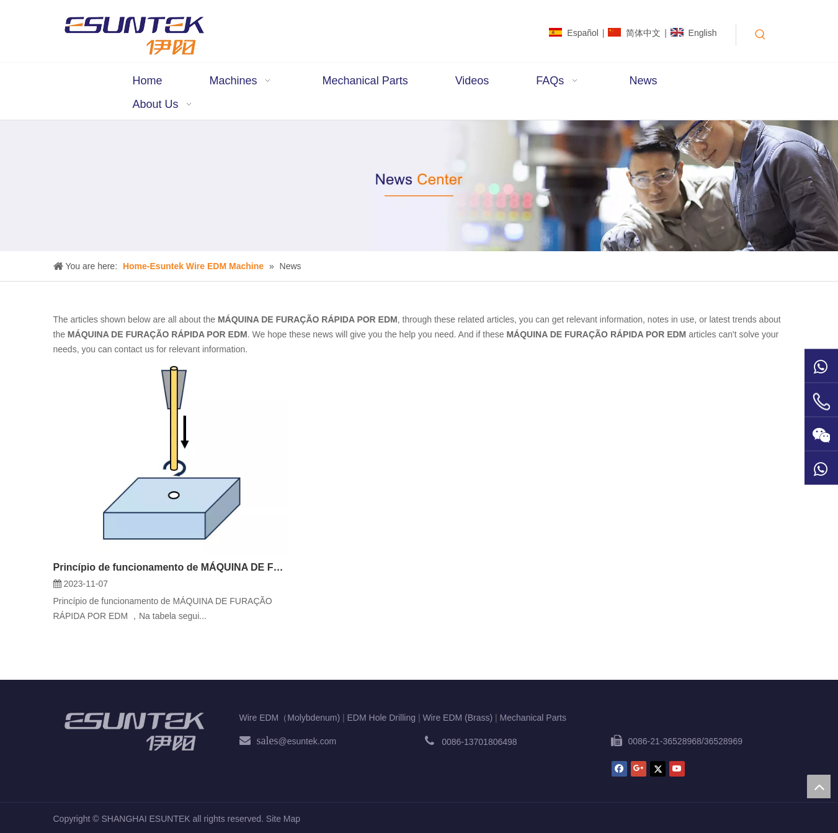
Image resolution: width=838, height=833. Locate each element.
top (819, 786)
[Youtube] (677, 769)
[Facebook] (619, 769)
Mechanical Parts (533, 718)
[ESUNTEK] (134, 731)
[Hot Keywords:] (760, 35)
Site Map (283, 819)
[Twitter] (658, 769)
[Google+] (638, 769)
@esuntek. (299, 741)
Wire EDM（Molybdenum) (290, 718)
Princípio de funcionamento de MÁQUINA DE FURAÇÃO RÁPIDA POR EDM (170, 567)
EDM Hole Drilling (381, 718)
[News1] (419, 185)
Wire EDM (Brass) (457, 718)
